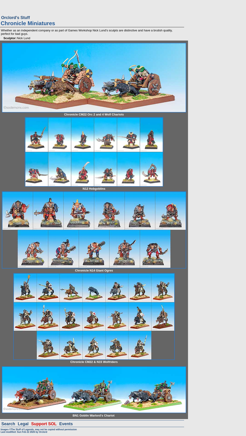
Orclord (43, 432)
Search (8, 424)
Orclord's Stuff (15, 17)
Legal (23, 424)
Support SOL (44, 424)
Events (66, 424)
